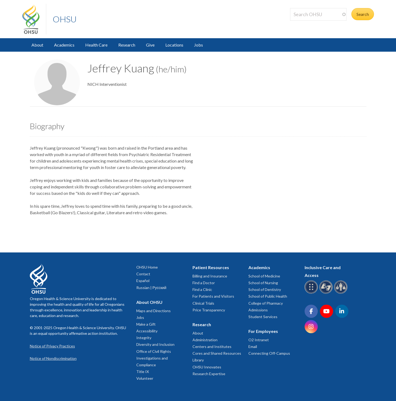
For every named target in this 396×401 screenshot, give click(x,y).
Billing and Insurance (209, 276)
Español (142, 280)
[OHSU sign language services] (326, 292)
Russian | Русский (151, 287)
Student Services (262, 316)
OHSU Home (147, 267)
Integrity (143, 337)
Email (252, 346)
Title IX (142, 371)
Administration (204, 339)
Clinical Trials (203, 303)
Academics (64, 44)
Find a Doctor (203, 282)
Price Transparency (208, 310)
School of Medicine (264, 276)
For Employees (263, 331)
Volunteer (144, 378)
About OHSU (149, 302)
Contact (143, 274)
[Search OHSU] (318, 14)
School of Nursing (263, 282)
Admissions (258, 310)
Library (198, 360)
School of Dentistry (264, 289)
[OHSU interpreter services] (341, 292)
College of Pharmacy (265, 303)
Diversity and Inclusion (155, 344)
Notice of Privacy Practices (52, 346)
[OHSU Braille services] (312, 292)
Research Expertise (208, 373)
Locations (174, 44)
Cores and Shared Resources (216, 353)
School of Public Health (267, 296)
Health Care (96, 44)
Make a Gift (146, 324)
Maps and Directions (153, 310)
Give (150, 44)
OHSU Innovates (206, 367)
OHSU (65, 19)
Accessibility (147, 331)
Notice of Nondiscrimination (53, 358)
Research (126, 44)
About (37, 44)
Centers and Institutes (211, 346)
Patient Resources (210, 267)
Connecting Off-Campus (269, 353)
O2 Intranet (258, 339)
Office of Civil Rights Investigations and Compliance (153, 358)
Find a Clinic (202, 289)
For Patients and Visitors (213, 296)
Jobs (198, 44)
